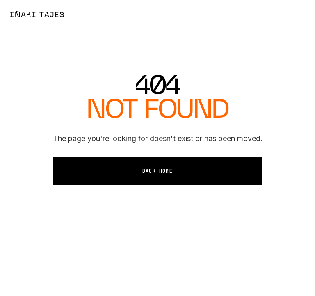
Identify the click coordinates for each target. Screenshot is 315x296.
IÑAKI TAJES (37, 14)
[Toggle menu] (297, 15)
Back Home (157, 171)
